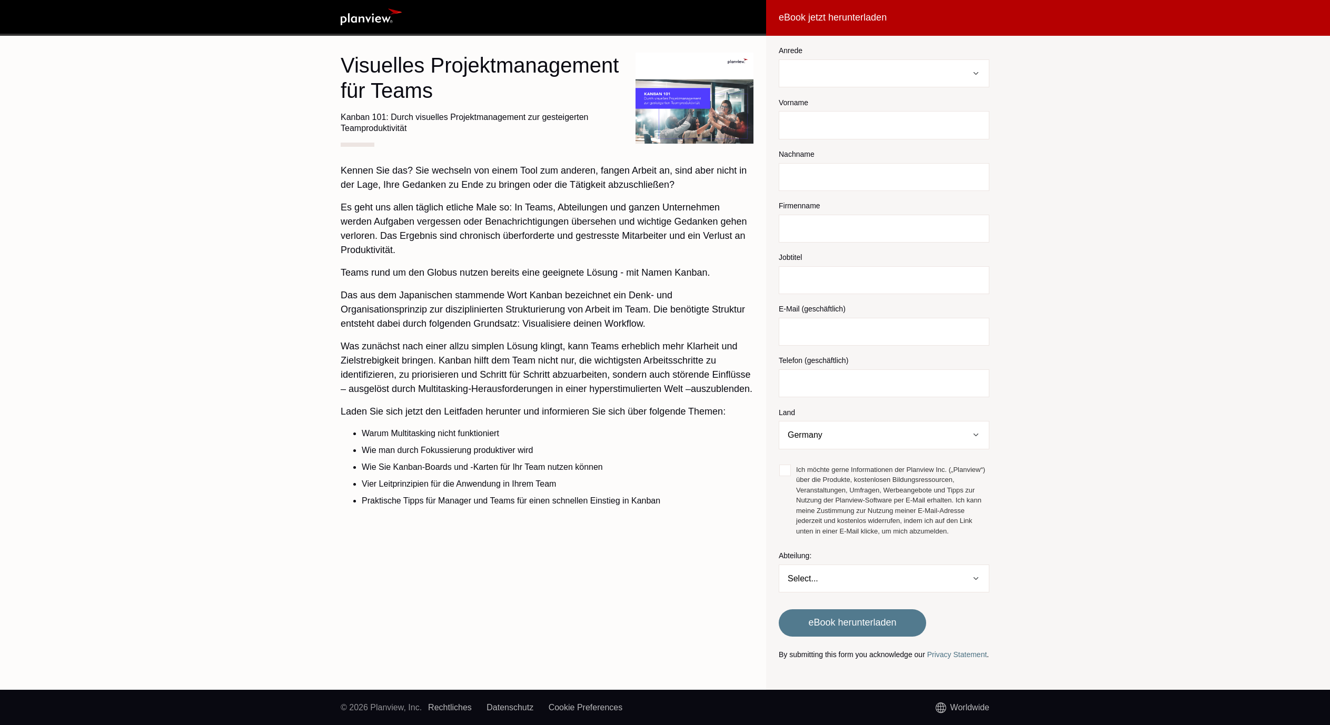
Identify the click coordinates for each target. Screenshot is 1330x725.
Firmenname (799, 206)
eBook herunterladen (852, 622)
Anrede (790, 50)
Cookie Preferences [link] (586, 707)
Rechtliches (450, 707)
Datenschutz (510, 707)
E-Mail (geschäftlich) (812, 309)
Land (787, 412)
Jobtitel (790, 257)
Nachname (797, 154)
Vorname (793, 102)
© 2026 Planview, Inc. (381, 707)
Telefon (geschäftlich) (813, 360)
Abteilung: (795, 555)
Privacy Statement (957, 654)
